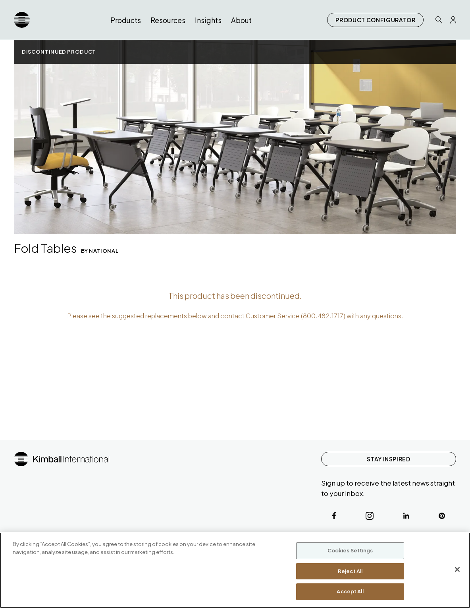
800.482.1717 (323, 316)
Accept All (350, 591)
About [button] (241, 20)
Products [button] (125, 20)
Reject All (350, 571)
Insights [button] (208, 20)
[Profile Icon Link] (453, 19)
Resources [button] (167, 20)
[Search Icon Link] (438, 19)
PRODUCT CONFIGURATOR (375, 19)
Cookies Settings (350, 550)
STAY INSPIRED (388, 459)
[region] (235, 570)
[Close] (457, 569)
